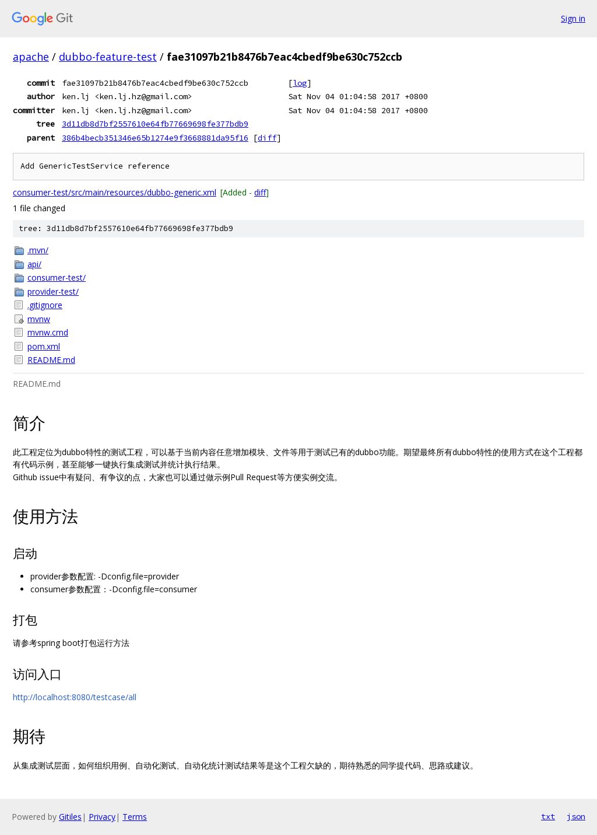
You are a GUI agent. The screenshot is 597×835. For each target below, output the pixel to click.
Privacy (102, 816)
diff (267, 137)
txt (548, 816)
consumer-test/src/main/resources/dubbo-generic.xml (114, 192)
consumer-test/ (56, 277)
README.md (51, 359)
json (576, 816)
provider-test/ (53, 291)
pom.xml (43, 346)
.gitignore (44, 304)
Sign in (573, 18)
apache (31, 57)
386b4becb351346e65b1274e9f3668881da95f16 (155, 137)
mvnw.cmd (47, 332)
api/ (34, 264)
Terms (134, 816)
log (300, 83)
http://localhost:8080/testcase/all (74, 697)
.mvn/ (37, 250)
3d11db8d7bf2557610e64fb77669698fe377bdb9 (155, 123)
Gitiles (70, 816)
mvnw (38, 318)
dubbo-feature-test (108, 57)
